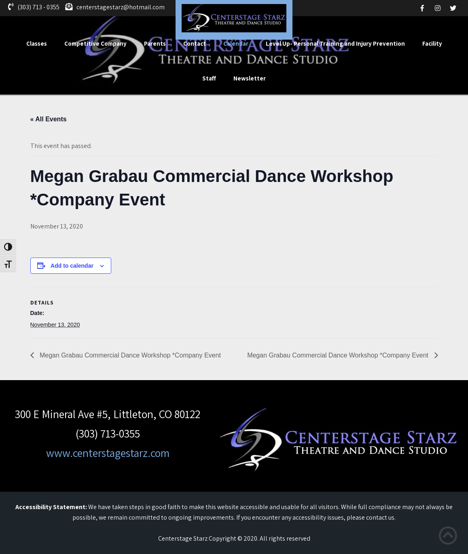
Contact (194, 43)
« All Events (48, 119)
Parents (155, 43)
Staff (209, 78)
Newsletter (249, 78)
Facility (432, 43)
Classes (36, 43)
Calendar (235, 43)
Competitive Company (95, 43)
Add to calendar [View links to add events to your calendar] (72, 265)
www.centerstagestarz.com (107, 452)
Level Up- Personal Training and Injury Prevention (335, 43)
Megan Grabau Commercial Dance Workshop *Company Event (129, 355)
